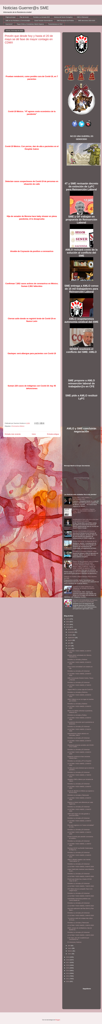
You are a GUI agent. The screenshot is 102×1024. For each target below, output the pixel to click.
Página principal (10, 17)
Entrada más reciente (13, 434)
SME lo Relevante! (82, 17)
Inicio (34, 434)
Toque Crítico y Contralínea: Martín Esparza (30, 24)
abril (69, 945)
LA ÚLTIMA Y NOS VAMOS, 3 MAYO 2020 (81, 915)
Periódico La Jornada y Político (77, 715)
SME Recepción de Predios (65, 20)
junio (69, 646)
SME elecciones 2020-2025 (86, 20)
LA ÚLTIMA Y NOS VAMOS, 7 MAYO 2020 (81, 886)
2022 (68, 621)
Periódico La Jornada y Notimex (77, 659)
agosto (70, 640)
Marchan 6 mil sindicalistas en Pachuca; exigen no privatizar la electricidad (85, 601)
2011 (68, 978)
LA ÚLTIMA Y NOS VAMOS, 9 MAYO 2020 (81, 866)
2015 (68, 968)
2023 (68, 619)
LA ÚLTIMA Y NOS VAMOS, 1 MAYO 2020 (81, 935)
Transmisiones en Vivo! (55, 24)
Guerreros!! (9, 24)
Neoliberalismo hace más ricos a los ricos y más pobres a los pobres (85, 520)
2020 (68, 627)
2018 (68, 960)
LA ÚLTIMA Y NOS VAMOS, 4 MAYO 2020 (81, 906)
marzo (70, 948)
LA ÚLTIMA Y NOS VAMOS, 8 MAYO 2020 (81, 876)
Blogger (57, 1020)
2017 (68, 962)
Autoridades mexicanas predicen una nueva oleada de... (79, 899)
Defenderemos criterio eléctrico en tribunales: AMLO (78, 734)
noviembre (71, 632)
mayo (70, 648)
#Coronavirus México (17, 426)
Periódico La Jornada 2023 (41, 17)
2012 (68, 976)
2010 (68, 981)
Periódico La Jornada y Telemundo (78, 795)
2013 (68, 973)
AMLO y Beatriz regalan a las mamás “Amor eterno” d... (79, 860)
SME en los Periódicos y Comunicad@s (18, 20)
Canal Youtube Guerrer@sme (43, 20)
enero (70, 954)
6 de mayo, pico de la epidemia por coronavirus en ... (78, 938)
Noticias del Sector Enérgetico (63, 17)
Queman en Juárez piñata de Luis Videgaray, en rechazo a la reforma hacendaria (83, 588)
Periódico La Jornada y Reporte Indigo (85, 551)
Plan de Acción (24, 17)
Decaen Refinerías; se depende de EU (85, 541)
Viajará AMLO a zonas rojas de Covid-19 (80, 689)
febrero (70, 951)
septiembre (71, 637)
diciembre (71, 629)
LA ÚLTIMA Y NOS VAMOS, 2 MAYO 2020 (81, 925)
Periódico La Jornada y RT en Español (79, 761)
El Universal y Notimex (74, 942)
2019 (68, 957)
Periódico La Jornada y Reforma (77, 692)
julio (69, 643)
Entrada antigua (53, 434)
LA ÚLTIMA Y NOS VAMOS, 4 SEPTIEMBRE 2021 (82, 498)
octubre (70, 635)
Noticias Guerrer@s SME (26, 8)
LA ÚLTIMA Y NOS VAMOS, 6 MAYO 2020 (81, 896)
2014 (68, 970)
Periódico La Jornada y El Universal (84, 531)
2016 (68, 965)
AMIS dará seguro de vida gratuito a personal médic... (79, 814)
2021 (68, 624)
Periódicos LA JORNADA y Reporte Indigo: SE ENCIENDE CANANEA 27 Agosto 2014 (84, 510)
